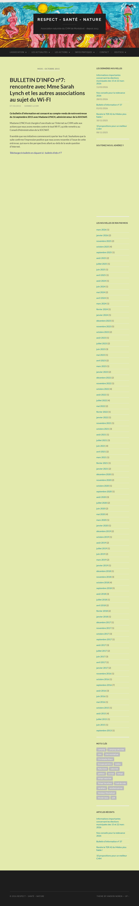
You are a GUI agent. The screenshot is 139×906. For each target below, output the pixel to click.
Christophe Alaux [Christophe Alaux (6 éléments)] (105, 759)
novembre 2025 (103, 241)
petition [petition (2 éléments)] (101, 773)
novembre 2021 (103, 423)
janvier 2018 (102, 616)
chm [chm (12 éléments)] (100, 754)
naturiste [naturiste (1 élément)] (114, 769)
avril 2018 (101, 605)
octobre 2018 (102, 582)
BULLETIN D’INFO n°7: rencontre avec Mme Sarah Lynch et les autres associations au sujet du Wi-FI (47, 90)
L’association (17, 52)
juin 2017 (100, 656)
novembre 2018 (103, 576)
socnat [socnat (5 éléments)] (111, 773)
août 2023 (101, 337)
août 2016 (101, 690)
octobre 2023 (102, 332)
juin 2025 (100, 269)
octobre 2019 (102, 537)
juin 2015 (100, 724)
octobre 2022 (102, 389)
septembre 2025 (104, 252)
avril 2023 (101, 360)
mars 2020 (101, 520)
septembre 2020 (104, 491)
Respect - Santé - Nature (69, 19)
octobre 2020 (102, 485)
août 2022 (101, 394)
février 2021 (102, 463)
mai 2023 (100, 355)
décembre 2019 (103, 531)
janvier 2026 (102, 235)
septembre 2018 (104, 588)
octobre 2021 (102, 428)
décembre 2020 (103, 474)
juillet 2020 (101, 502)
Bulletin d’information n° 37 (109, 104)
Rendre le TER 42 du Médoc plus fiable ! (111, 115)
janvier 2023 (102, 372)
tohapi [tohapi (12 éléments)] (120, 773)
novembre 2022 (103, 383)
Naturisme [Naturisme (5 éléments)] (102, 769)
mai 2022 (100, 406)
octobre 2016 (102, 679)
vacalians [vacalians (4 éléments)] (102, 788)
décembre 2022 (103, 377)
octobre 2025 (102, 246)
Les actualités (40, 52)
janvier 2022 (102, 417)
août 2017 (101, 645)
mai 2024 (100, 292)
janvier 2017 (102, 667)
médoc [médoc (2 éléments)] (118, 764)
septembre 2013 (104, 730)
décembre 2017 (103, 622)
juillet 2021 (101, 440)
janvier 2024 (102, 315)
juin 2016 (100, 696)
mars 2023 (101, 366)
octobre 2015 (102, 707)
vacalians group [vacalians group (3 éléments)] (115, 788)
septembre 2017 (104, 639)
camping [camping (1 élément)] (101, 749)
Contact (104, 52)
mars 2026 (101, 229)
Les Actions (61, 52)
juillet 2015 (101, 719)
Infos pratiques (83, 52)
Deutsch (119, 52)
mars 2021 (101, 457)
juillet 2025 (101, 263)
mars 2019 (101, 559)
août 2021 (101, 434)
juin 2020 (100, 508)
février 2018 (102, 611)
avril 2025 (101, 275)
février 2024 (102, 309)
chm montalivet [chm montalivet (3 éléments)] (111, 754)
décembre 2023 (103, 320)
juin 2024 (100, 286)
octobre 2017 (102, 633)
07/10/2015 (15, 106)
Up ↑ (127, 896)
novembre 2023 (103, 326)
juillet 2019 (101, 548)
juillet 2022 (101, 400)
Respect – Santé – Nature (30, 896)
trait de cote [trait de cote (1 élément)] (121, 783)
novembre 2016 (103, 673)
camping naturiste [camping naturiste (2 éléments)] (116, 749)
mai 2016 (100, 702)
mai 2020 (100, 514)
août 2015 (101, 713)
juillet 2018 (101, 599)
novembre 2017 (103, 628)
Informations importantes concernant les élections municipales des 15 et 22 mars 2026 (110, 79)
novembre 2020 (103, 480)
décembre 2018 (103, 571)
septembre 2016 (104, 685)
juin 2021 (100, 445)
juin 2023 (100, 349)
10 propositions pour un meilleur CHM (111, 127)
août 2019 (101, 542)
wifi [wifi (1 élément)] (113, 798)
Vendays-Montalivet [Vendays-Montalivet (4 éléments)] (106, 793)
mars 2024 (101, 303)
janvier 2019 (102, 565)
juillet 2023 (101, 343)
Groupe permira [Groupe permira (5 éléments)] (104, 764)
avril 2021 (101, 451)
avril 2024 (101, 298)
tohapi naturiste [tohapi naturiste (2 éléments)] (104, 778)
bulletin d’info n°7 (53, 152)
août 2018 (101, 594)
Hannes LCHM (31, 106)
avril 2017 (101, 662)
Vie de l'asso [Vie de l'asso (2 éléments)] (103, 798)
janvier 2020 (102, 525)
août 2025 (101, 258)
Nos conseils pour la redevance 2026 (110, 94)
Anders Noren (114, 896)
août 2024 (101, 280)
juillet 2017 (101, 650)
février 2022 (102, 411)
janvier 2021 (102, 468)
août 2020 (101, 497)
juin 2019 (100, 554)
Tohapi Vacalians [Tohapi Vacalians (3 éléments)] (105, 783)
